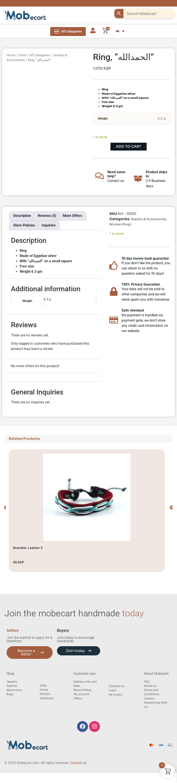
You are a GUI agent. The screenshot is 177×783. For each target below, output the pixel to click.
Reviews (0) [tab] (47, 216)
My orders (115, 694)
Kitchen (45, 694)
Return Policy (82, 690)
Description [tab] (22, 216)
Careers (149, 698)
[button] (120, 31)
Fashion (12, 686)
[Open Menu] (68, 31)
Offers (77, 698)
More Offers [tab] (72, 216)
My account (81, 694)
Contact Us (116, 686)
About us (150, 686)
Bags (10, 694)
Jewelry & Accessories (148, 219)
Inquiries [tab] (48, 225)
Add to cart (128, 146)
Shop (10, 674)
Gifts (43, 685)
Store (22, 55)
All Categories (39, 55)
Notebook (47, 698)
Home (11, 55)
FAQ (147, 682)
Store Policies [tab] (24, 225)
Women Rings (120, 224)
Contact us (78, 763)
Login (113, 690)
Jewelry (12, 682)
